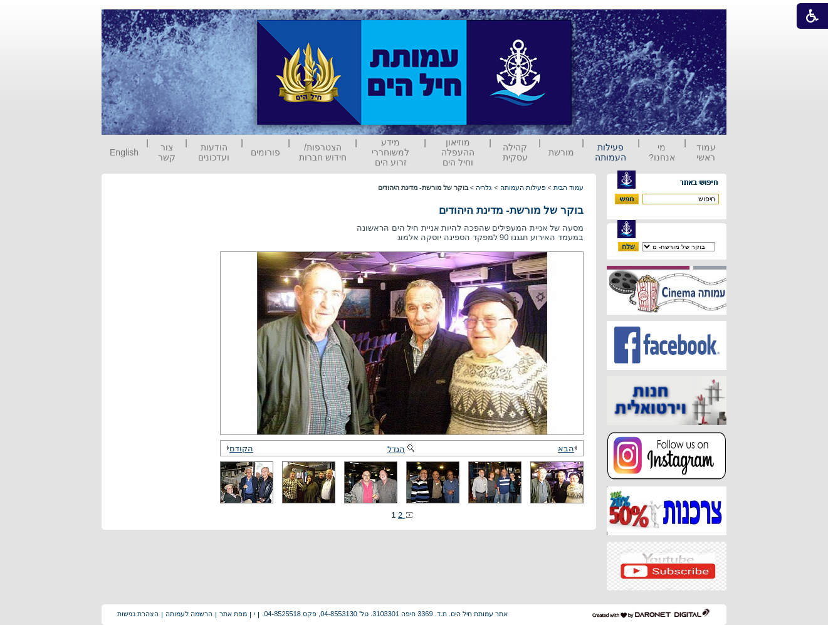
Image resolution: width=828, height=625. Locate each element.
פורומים (265, 152)
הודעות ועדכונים (213, 152)
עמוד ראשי (706, 152)
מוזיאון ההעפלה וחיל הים (457, 152)
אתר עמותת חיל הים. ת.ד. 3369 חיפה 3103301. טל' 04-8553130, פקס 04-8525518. (385, 613)
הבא (569, 448)
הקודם (238, 448)
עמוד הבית (568, 187)
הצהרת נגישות (138, 613)
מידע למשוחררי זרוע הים (390, 152)
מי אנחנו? (662, 152)
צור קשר (167, 152)
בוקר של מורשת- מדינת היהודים (511, 210)
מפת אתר (233, 613)
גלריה (484, 187)
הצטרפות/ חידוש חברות (323, 152)
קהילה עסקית (515, 152)
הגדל (401, 449)
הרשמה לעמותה (188, 613)
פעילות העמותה (610, 152)
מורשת (561, 152)
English (124, 152)
